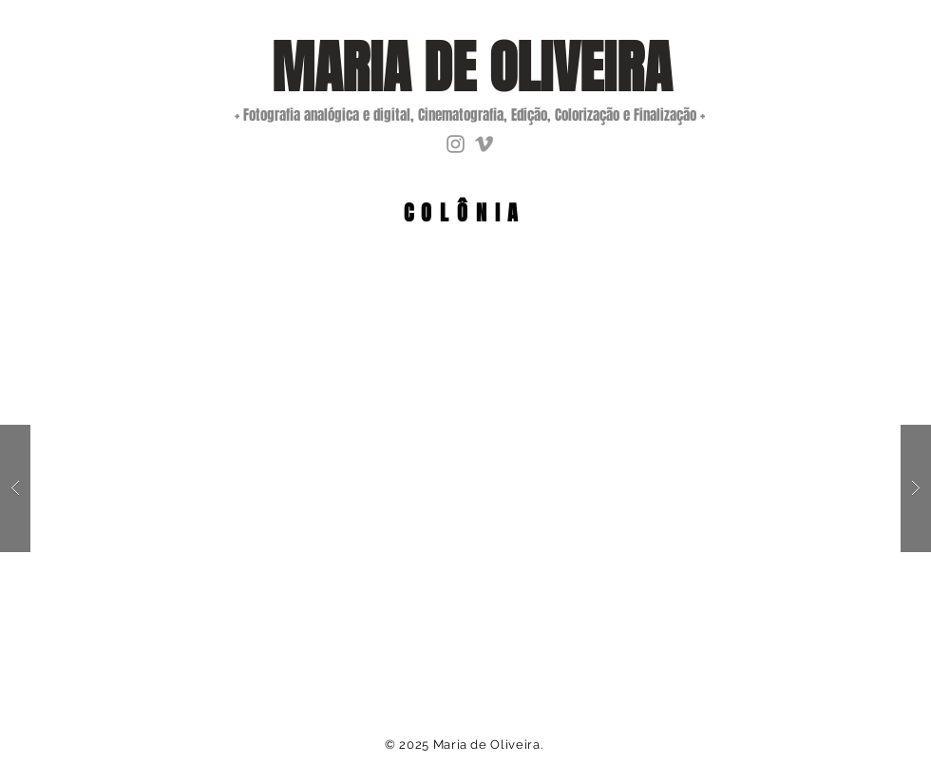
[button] (465, 488)
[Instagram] (455, 144)
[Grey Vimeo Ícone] (484, 144)
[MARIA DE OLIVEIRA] (472, 68)
